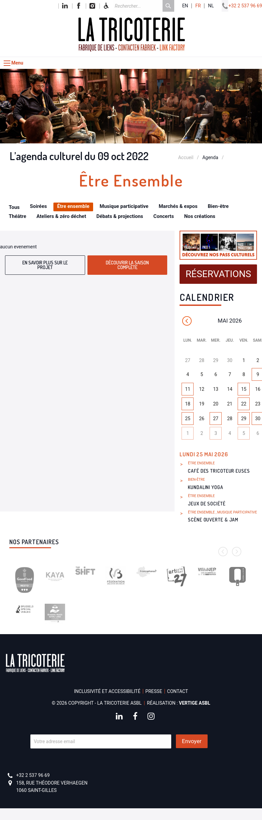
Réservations (218, 273)
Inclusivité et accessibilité (107, 691)
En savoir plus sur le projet (45, 265)
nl (211, 5)
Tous (14, 207)
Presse (154, 691)
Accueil (186, 157)
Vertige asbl (194, 703)
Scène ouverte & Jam (213, 519)
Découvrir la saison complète (127, 265)
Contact (177, 691)
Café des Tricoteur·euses (219, 471)
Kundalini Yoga (205, 487)
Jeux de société (207, 503)
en (185, 5)
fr (198, 5)
